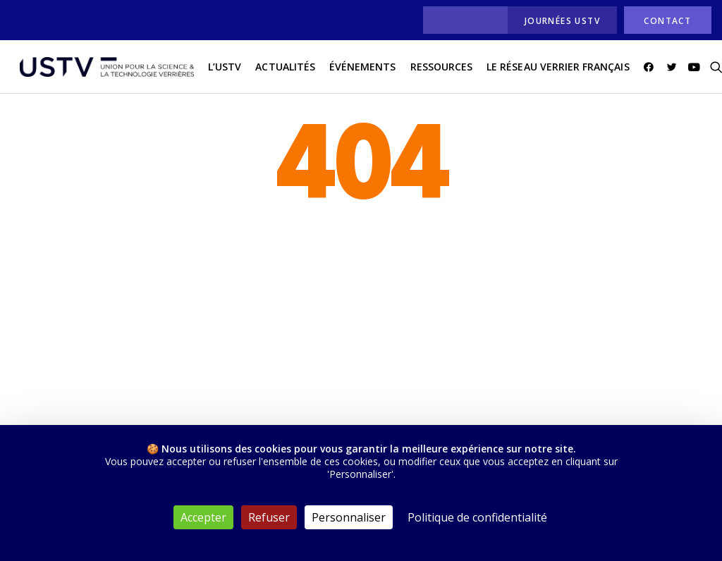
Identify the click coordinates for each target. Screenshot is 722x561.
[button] (644, 69)
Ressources (434, 69)
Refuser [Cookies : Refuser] (269, 517)
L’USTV (218, 69)
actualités (279, 69)
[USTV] (103, 69)
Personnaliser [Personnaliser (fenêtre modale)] (349, 517)
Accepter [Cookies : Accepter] (203, 517)
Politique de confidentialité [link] (477, 517)
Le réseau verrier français (551, 69)
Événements (356, 69)
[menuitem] (461, 20)
